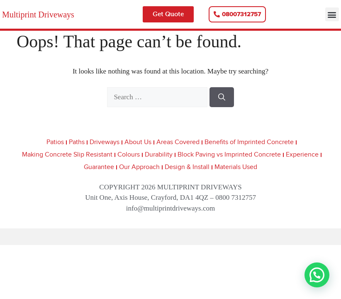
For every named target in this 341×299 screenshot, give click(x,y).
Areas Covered (178, 142)
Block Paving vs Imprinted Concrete (229, 155)
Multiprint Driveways (38, 14)
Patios (55, 142)
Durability (159, 155)
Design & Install (187, 167)
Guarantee (99, 167)
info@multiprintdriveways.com (170, 208)
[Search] (221, 97)
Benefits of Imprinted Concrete (249, 142)
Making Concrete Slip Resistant (67, 155)
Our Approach (139, 167)
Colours (128, 155)
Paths (77, 142)
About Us (137, 142)
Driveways (104, 142)
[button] (332, 14)
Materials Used (235, 167)
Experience (302, 155)
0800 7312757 (235, 197)
